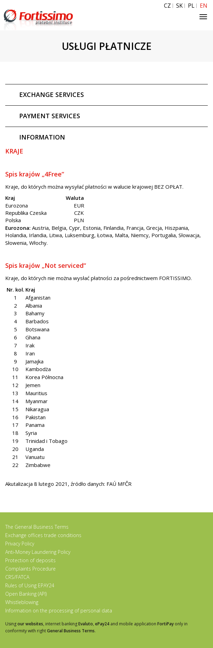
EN (203, 5)
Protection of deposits (30, 560)
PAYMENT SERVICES (49, 116)
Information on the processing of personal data (58, 610)
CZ (167, 5)
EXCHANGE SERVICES (51, 94)
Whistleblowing (21, 602)
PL (191, 5)
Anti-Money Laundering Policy (37, 552)
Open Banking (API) (26, 593)
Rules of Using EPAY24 (29, 585)
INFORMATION (42, 137)
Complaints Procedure (30, 568)
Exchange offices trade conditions (43, 535)
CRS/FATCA (17, 577)
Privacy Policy (19, 543)
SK (179, 5)
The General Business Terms (37, 526)
